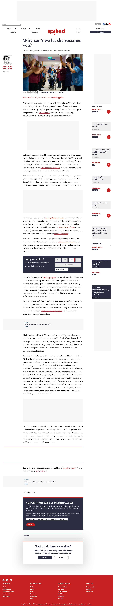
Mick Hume (61, 596)
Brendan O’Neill (62, 587)
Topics (9, 28)
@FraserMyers (41, 471)
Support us (100, 32)
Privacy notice (6, 594)
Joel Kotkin (96, 163)
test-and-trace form (66, 227)
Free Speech (33, 596)
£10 (65, 260)
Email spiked (89, 591)
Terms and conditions (8, 591)
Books (79, 32)
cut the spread (44, 112)
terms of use (51, 604)
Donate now (60, 269)
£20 (72, 260)
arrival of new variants (66, 242)
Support (30, 525)
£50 (78, 260)
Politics (50, 92)
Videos (38, 28)
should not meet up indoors (51, 311)
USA (94, 165)
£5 (58, 260)
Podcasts (13, 32)
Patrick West (96, 188)
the (69, 468)
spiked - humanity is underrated (56, 32)
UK (63, 92)
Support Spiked (6, 589)
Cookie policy (6, 596)
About (4, 587)
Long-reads (34, 32)
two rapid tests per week (54, 218)
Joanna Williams (62, 591)
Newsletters (100, 28)
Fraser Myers (96, 135)
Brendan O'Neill (97, 109)
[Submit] (20, 24)
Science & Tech (58, 92)
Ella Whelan (61, 594)
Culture (32, 589)
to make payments (61, 233)
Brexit (31, 591)
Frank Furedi (96, 213)
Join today (45, 558)
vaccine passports (49, 277)
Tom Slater (96, 272)
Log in (97, 24)
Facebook (104, 24)
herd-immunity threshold (50, 167)
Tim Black (60, 598)
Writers (23, 28)
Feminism (32, 594)
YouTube (109, 24)
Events (78, 28)
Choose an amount (68, 265)
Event (94, 274)
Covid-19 (45, 92)
